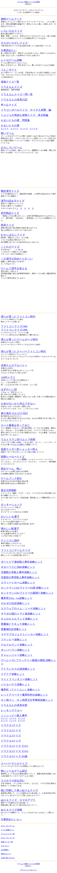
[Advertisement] (28, 170)
